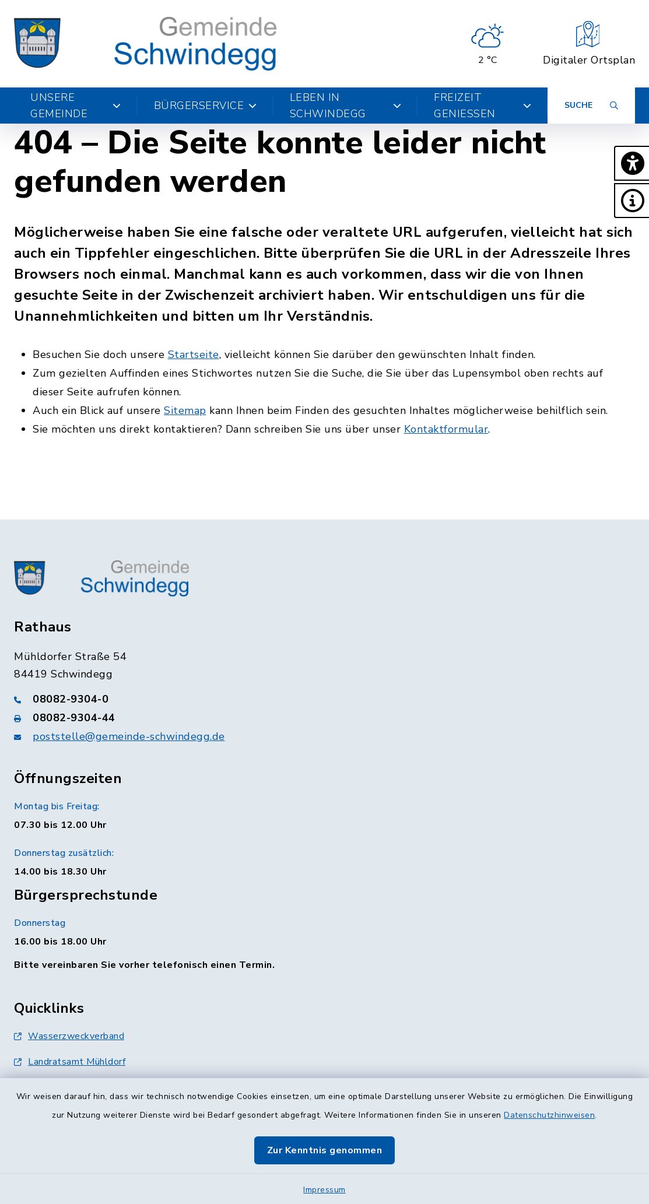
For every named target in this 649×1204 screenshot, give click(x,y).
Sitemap (185, 410)
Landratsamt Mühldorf (69, 1061)
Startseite (193, 354)
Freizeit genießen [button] (482, 105)
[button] (631, 163)
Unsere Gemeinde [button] (75, 105)
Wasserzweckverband (69, 1036)
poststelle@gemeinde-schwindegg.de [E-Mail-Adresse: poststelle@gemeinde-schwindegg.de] (129, 736)
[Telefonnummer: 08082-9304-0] (324, 699)
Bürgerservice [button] (205, 106)
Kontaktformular (446, 429)
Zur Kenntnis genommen (325, 1150)
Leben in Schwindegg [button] (345, 105)
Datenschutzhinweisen (549, 1115)
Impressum (324, 1189)
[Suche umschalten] (591, 105)
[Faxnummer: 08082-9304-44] (324, 718)
